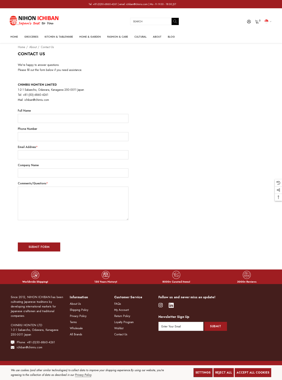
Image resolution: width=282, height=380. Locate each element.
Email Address (28, 147)
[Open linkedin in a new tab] (171, 305)
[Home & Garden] (90, 37)
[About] (157, 37)
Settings (203, 372)
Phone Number (27, 129)
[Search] (175, 21)
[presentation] (45, 230)
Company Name (28, 165)
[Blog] (171, 36)
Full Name (24, 111)
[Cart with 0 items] (257, 21)
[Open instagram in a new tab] (160, 305)
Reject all (223, 372)
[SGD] (267, 21)
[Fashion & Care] (117, 37)
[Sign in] (249, 21)
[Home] (14, 36)
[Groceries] (31, 37)
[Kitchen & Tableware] (59, 37)
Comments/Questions (33, 183)
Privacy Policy (83, 375)
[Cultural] (140, 37)
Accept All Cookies (252, 372)
